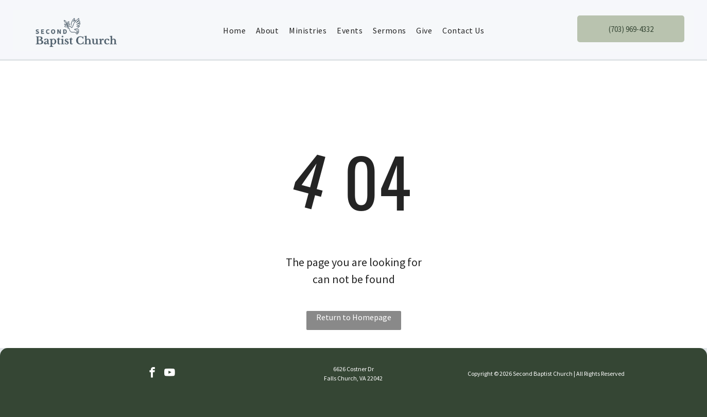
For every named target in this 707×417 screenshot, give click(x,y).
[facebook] (152, 373)
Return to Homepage (353, 317)
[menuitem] (234, 30)
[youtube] (170, 373)
